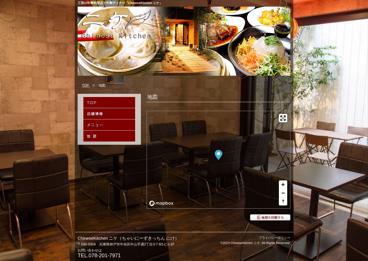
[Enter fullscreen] (283, 118)
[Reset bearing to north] (283, 201)
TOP (86, 85)
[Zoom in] (283, 184)
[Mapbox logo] (161, 203)
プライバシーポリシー (274, 237)
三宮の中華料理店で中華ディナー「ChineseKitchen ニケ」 (120, 3)
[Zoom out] (283, 193)
